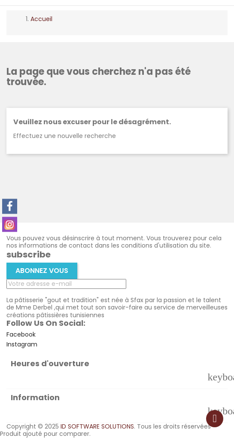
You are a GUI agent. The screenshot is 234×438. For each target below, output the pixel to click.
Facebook (21, 334)
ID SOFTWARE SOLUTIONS (97, 426)
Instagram (21, 344)
